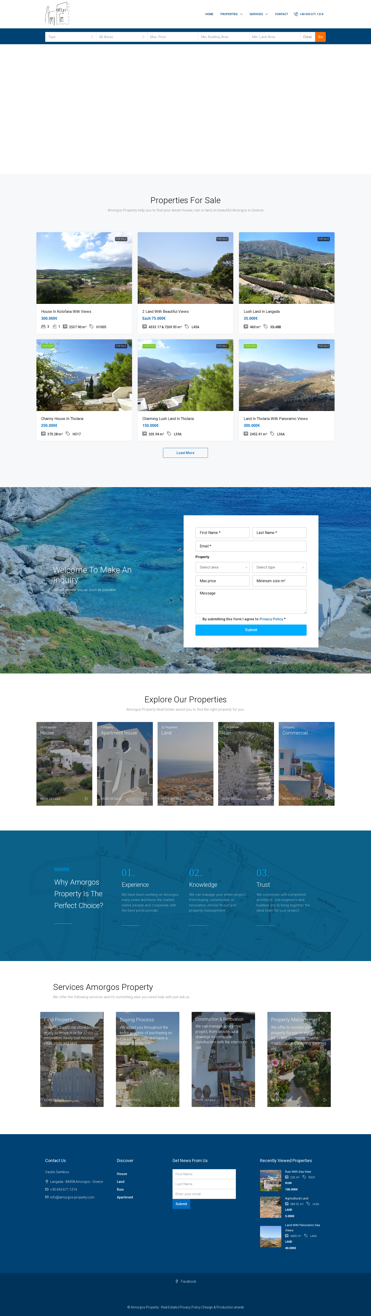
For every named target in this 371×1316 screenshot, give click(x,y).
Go (320, 37)
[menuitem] (309, 14)
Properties (229, 14)
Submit (251, 630)
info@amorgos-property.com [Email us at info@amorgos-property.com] (72, 1197)
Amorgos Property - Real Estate (154, 1307)
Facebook (185, 1281)
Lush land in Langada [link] (262, 311)
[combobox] (71, 37)
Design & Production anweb (223, 1307)
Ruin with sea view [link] (298, 1171)
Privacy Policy (272, 619)
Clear (307, 37)
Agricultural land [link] (296, 1198)
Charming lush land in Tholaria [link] (168, 418)
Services (256, 14)
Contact (281, 14)
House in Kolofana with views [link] (66, 311)
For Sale (121, 239)
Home (209, 14)
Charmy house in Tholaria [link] (62, 418)
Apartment (125, 1197)
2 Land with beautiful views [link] (165, 311)
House (122, 1174)
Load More (185, 453)
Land (120, 1182)
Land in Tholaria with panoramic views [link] (276, 418)
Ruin (120, 1189)
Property (202, 557)
